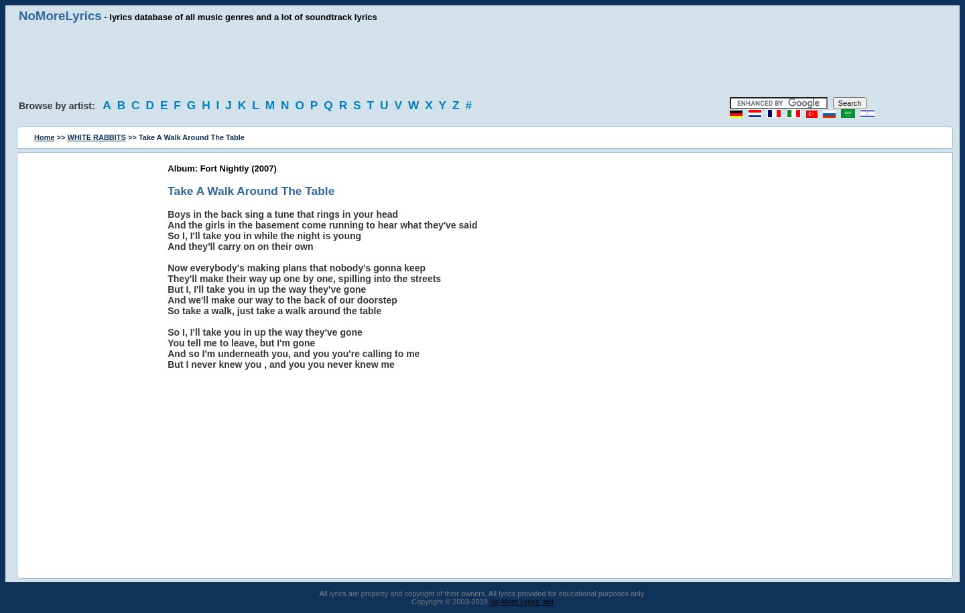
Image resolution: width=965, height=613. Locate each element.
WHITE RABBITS (97, 137)
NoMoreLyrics (60, 16)
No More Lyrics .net (522, 602)
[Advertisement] (482, 60)
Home (44, 137)
